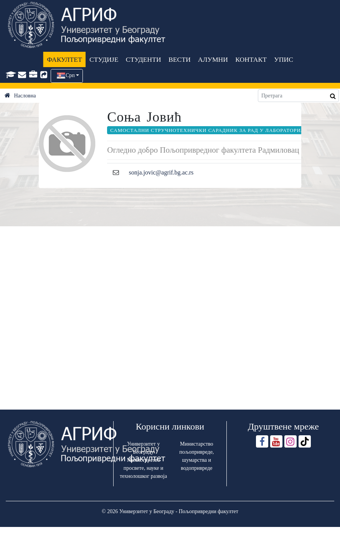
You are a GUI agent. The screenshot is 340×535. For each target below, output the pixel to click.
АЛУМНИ (213, 59)
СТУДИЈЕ (103, 59)
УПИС (283, 59)
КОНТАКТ (251, 59)
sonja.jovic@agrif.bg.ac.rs (161, 172)
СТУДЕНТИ (143, 59)
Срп (70, 75)
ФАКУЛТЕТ (64, 59)
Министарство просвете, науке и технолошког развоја (143, 468)
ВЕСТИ (179, 59)
